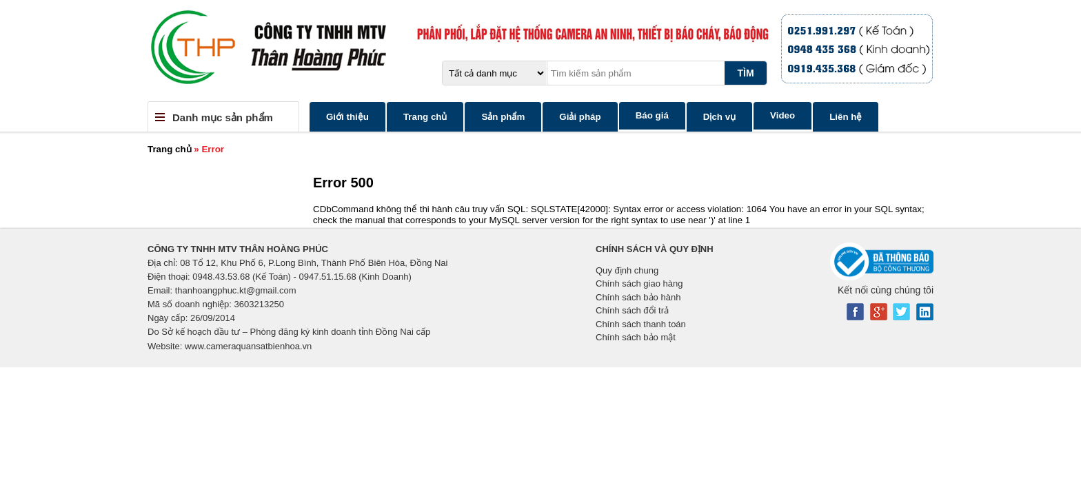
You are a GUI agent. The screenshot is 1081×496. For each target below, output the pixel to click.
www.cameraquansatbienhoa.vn (248, 346)
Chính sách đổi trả (632, 310)
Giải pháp (579, 117)
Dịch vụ (719, 117)
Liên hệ (845, 117)
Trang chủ (425, 117)
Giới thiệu (347, 117)
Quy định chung (627, 270)
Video (782, 115)
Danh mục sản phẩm (222, 117)
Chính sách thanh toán (641, 324)
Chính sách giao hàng (639, 283)
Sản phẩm (503, 117)
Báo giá (652, 115)
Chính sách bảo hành (638, 297)
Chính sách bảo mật (636, 337)
